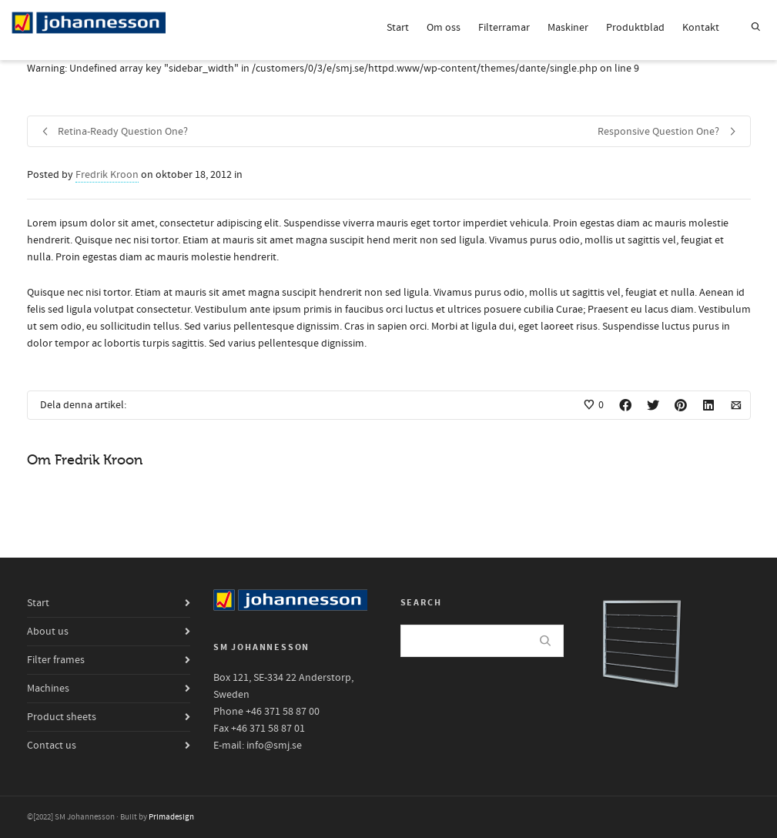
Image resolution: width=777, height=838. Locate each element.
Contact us (51, 746)
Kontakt (700, 28)
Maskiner (568, 28)
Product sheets (61, 717)
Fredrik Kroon (107, 175)
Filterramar (504, 28)
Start (398, 28)
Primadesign (171, 817)
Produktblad (635, 28)
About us (48, 632)
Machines (48, 689)
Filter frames (56, 660)
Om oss (444, 28)
